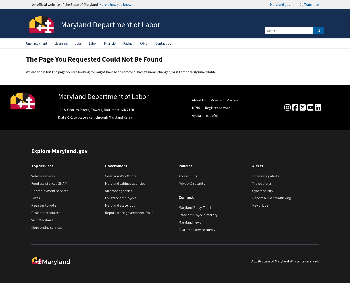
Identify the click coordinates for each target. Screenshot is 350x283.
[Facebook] (295, 107)
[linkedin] (318, 107)
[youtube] (310, 107)
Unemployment (36, 43)
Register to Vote (217, 107)
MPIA (196, 107)
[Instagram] (287, 107)
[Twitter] (303, 107)
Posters (233, 100)
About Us (199, 100)
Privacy (216, 100)
